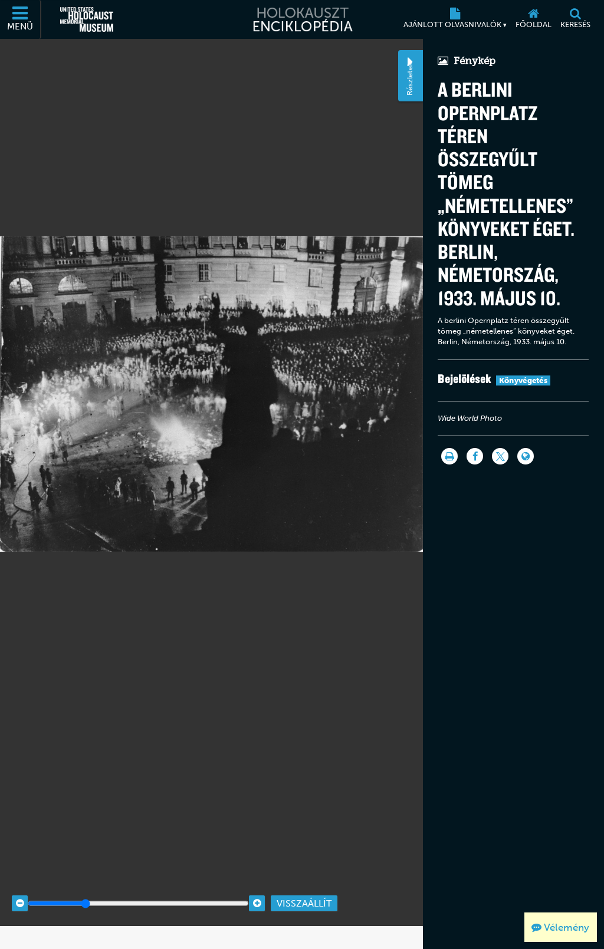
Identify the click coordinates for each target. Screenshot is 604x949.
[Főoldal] (533, 19)
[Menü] (20, 19)
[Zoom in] (257, 887)
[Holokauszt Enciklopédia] (301, 19)
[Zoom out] (20, 887)
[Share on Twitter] (500, 456)
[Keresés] (575, 19)
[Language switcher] (525, 456)
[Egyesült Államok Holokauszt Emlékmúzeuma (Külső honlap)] (86, 19)
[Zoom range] (138, 887)
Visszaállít (304, 886)
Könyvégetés (523, 380)
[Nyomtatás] (449, 456)
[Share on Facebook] (475, 456)
